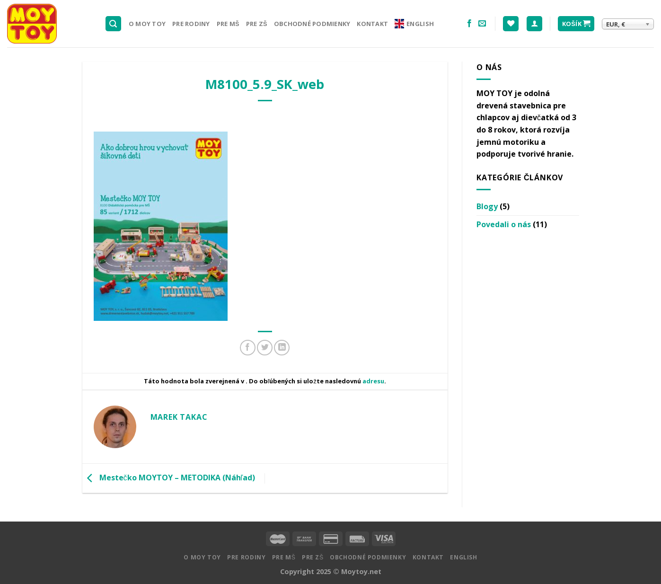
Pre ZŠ (256, 23)
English (414, 23)
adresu (373, 381)
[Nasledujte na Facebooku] (469, 23)
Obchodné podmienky (312, 23)
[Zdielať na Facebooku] (248, 347)
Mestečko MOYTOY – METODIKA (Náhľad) (169, 477)
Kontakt (372, 23)
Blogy (487, 206)
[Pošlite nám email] (482, 23)
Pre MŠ (228, 23)
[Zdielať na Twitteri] (265, 347)
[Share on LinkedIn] (282, 347)
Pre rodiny (191, 23)
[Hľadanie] (114, 24)
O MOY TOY (147, 23)
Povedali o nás (503, 224)
